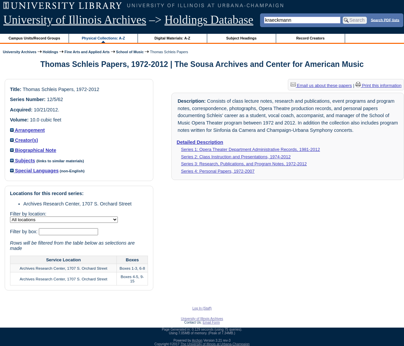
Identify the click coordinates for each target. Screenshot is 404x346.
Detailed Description (200, 142)
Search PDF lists (385, 20)
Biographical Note (33, 150)
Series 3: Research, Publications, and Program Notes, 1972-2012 (244, 163)
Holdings (50, 52)
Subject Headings (241, 38)
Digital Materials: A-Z (172, 38)
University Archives (19, 52)
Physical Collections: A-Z (103, 38)
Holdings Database (209, 19)
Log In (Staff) (202, 308)
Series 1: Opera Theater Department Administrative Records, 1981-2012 (250, 149)
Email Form (211, 322)
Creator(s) (24, 140)
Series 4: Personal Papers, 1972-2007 (218, 171)
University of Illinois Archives (74, 19)
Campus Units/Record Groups (34, 38)
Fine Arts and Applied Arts (87, 52)
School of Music (130, 52)
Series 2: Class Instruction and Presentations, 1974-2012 (236, 156)
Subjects (22, 160)
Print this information (378, 85)
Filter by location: (28, 214)
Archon (197, 340)
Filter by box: (24, 231)
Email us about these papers (321, 85)
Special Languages (34, 170)
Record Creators (310, 38)
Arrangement (27, 130)
